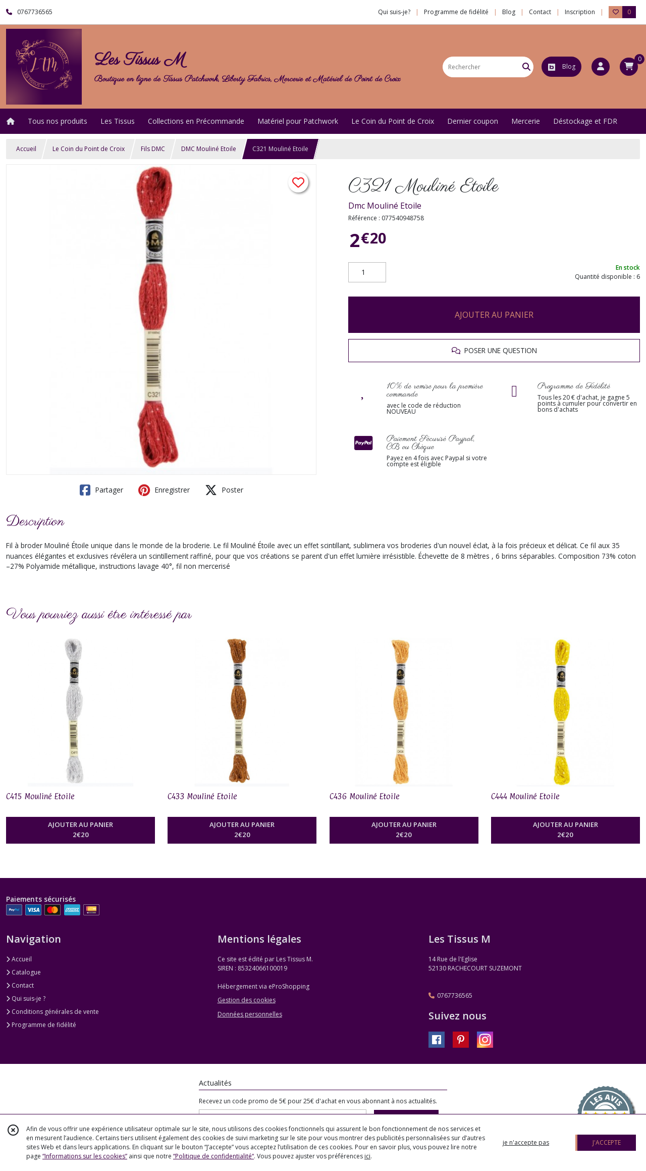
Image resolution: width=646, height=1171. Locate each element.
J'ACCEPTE (607, 1142)
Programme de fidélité (41, 1024)
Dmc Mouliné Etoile (384, 205)
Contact (540, 12)
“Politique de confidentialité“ (213, 1156)
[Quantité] (367, 272)
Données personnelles (250, 1014)
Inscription (580, 12)
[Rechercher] (526, 67)
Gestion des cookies (247, 1000)
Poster (224, 490)
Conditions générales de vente (52, 1011)
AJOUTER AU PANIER (494, 314)
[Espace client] (600, 67)
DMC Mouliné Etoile (208, 148)
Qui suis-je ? (25, 998)
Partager (101, 490)
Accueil (26, 148)
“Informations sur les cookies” (84, 1156)
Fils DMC (153, 148)
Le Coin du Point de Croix (88, 148)
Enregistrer (164, 490)
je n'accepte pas (526, 1142)
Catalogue (23, 972)
